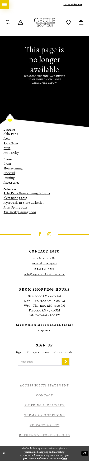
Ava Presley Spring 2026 (20, 212)
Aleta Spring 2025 (15, 198)
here (64, 458)
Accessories (11, 182)
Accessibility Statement (44, 385)
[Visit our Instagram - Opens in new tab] (49, 234)
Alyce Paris (11, 143)
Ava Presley (11, 153)
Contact (44, 395)
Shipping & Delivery (44, 405)
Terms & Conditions (44, 415)
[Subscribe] (65, 362)
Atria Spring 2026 (15, 207)
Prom (7, 163)
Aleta (7, 138)
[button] (8, 22)
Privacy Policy (45, 425)
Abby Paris (11, 134)
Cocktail (9, 173)
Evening (9, 178)
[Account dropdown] (20, 22)
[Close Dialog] (4, 453)
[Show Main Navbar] (4, 4)
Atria (7, 148)
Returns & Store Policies (44, 435)
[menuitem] (4, 4)
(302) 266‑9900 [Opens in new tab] (44, 268)
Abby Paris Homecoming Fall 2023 (27, 193)
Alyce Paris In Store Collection (24, 202)
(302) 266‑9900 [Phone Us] (73, 4)
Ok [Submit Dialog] (84, 453)
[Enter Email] (40, 362)
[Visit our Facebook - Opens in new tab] (39, 234)
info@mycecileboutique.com (44, 274)
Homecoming (13, 168)
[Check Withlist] (68, 22)
